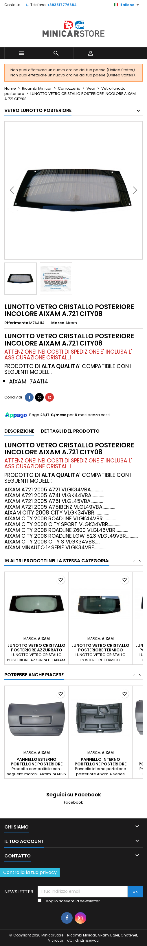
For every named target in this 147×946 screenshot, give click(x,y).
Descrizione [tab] (19, 431)
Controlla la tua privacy (30, 872)
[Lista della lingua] (127, 5)
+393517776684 (62, 4)
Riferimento (16, 323)
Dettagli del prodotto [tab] (70, 431)
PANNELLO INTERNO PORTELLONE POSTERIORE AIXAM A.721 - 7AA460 (100, 764)
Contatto (12, 4)
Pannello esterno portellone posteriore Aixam (37, 764)
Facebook (73, 802)
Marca (58, 323)
